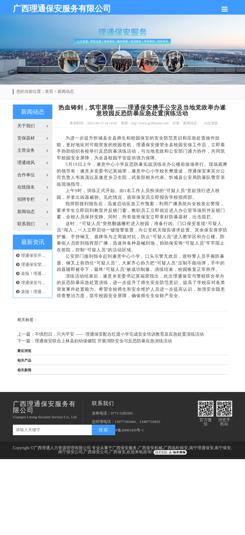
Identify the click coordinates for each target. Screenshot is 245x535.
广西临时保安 (175, 448)
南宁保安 (223, 448)
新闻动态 (66, 91)
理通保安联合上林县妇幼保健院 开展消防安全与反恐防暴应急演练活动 (103, 341)
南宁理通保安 (201, 448)
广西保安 (117, 452)
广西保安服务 (124, 448)
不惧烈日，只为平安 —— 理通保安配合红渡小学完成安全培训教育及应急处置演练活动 (119, 334)
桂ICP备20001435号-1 (126, 430)
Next (226, 53)
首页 (49, 91)
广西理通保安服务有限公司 (62, 8)
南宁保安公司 (70, 452)
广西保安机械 (150, 448)
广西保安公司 (96, 452)
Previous (19, 53)
